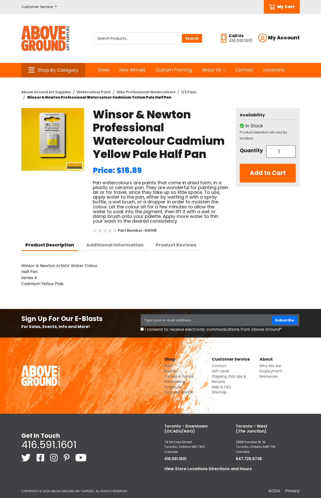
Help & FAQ (221, 386)
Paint (168, 365)
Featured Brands (178, 392)
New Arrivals (132, 70)
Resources (269, 376)
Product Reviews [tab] (176, 245)
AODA (274, 491)
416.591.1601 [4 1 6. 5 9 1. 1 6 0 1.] (48, 445)
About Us (213, 70)
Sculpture (172, 386)
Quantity (251, 150)
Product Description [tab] (49, 245)
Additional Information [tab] (115, 245)
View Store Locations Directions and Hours (208, 469)
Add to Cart (268, 173)
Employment (271, 371)
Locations (273, 70)
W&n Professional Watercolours (146, 92)
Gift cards (220, 371)
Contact (244, 70)
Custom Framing (173, 70)
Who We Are (270, 365)
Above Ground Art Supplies (46, 92)
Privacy (292, 491)
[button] (39, 7)
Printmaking (174, 381)
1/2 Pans (188, 92)
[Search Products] (149, 38)
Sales (103, 70)
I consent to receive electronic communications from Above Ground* (213, 329)
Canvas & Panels (179, 376)
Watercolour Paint (94, 92)
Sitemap (219, 392)
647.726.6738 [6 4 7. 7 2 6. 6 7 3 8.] (249, 458)
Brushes (171, 371)
